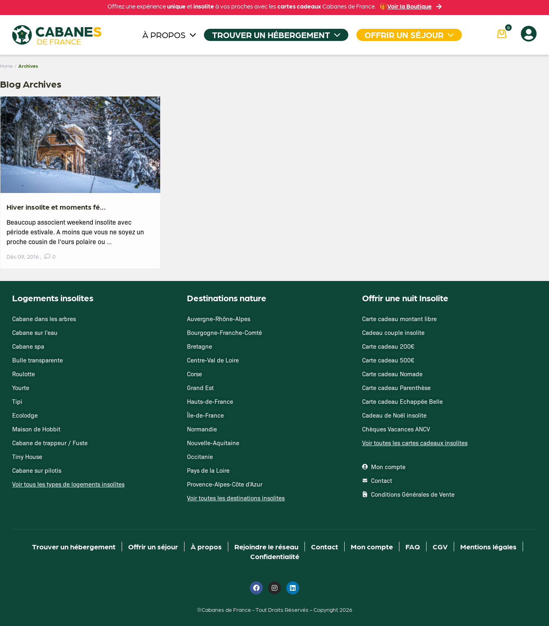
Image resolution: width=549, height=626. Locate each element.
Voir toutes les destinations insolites (236, 498)
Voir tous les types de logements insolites (68, 484)
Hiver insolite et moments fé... (56, 206)
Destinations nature (226, 297)
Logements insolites (52, 297)
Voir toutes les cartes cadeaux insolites (415, 443)
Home (6, 66)
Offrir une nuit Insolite (405, 297)
